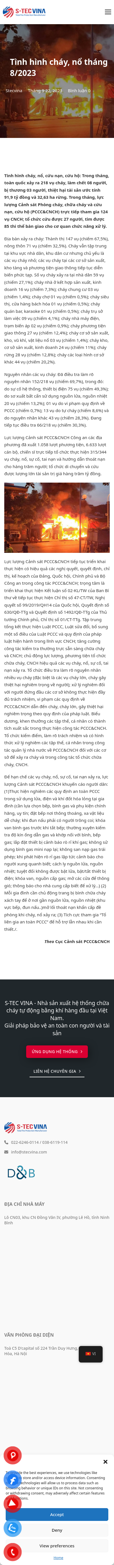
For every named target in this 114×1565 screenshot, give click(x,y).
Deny (57, 1530)
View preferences (57, 1546)
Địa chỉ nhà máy (24, 1204)
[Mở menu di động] (108, 12)
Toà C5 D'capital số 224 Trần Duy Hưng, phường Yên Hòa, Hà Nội (53, 1350)
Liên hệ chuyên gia (57, 1071)
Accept (57, 1514)
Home (58, 1557)
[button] (105, 1462)
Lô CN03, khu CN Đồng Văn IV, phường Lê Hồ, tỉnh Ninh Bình (56, 1220)
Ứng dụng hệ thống (57, 1051)
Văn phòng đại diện (29, 1335)
